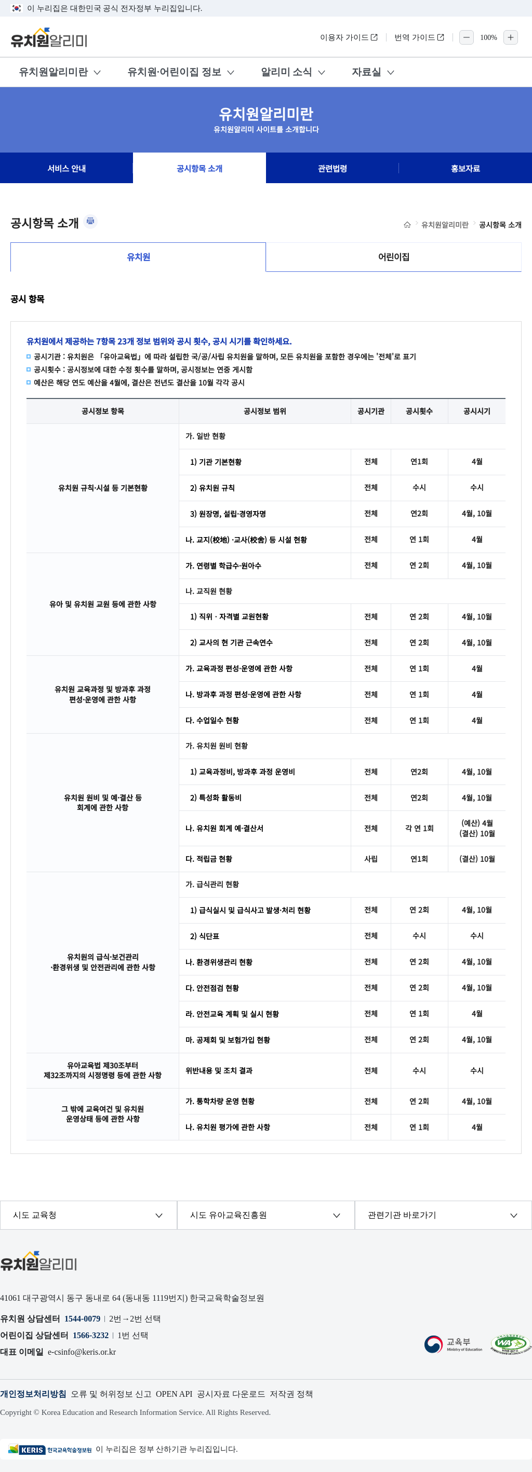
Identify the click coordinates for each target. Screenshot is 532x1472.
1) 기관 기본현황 (216, 462)
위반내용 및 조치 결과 (218, 1070)
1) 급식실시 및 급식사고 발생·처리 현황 (250, 910)
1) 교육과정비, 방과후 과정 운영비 (242, 771)
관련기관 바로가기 (402, 1214)
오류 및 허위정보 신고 (111, 1394)
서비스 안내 (66, 168)
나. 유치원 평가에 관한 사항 (227, 1127)
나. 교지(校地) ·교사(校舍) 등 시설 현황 (246, 539)
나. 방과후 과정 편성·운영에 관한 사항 (243, 694)
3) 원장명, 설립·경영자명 (228, 513)
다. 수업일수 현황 (212, 720)
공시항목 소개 (199, 168)
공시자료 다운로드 (231, 1394)
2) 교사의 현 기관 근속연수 (231, 642)
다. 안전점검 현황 (212, 988)
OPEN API (174, 1394)
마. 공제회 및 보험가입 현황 (227, 1040)
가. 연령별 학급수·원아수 (223, 565)
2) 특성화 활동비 (216, 797)
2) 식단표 (204, 936)
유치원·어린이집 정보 (174, 71)
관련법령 (332, 168)
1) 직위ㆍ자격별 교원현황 (229, 616)
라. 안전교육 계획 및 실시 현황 (232, 1014)
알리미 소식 (287, 71)
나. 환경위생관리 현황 (218, 962)
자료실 (366, 71)
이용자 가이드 (349, 37)
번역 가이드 (419, 37)
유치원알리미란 (53, 71)
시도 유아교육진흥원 (228, 1214)
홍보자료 (465, 168)
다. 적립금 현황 (208, 859)
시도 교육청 (35, 1214)
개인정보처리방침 (33, 1394)
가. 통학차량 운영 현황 (220, 1101)
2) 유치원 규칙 (212, 488)
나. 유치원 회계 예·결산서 (224, 828)
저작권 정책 (291, 1394)
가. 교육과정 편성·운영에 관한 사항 (238, 668)
